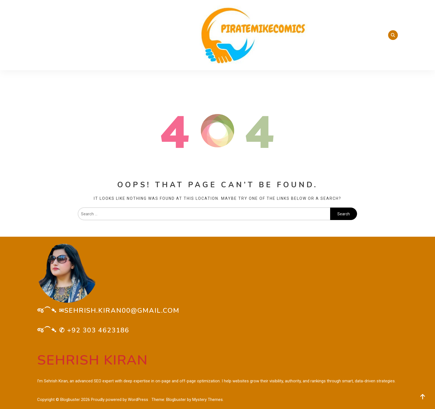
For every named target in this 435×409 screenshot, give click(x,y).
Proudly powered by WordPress (120, 399)
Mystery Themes (207, 399)
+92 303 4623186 (98, 330)
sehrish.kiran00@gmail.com (121, 310)
